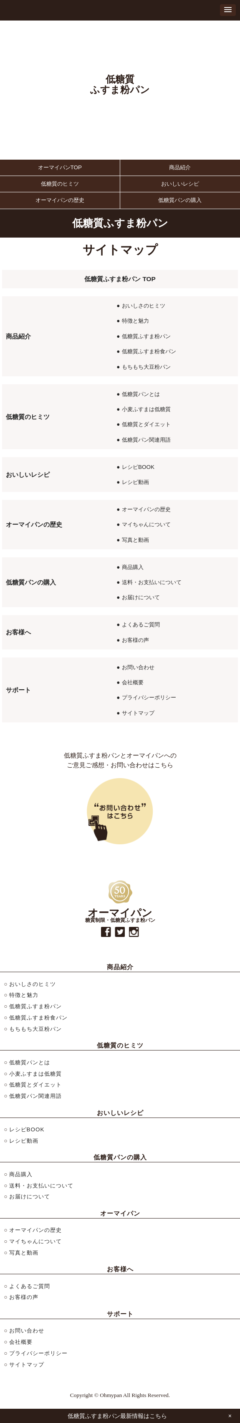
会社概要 (133, 682)
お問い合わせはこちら (120, 811)
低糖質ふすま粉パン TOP (120, 279)
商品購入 (133, 567)
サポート (18, 690)
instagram (134, 932)
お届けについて (141, 597)
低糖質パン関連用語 (146, 440)
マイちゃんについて (146, 524)
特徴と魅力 (135, 321)
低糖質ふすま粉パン (146, 336)
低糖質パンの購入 (180, 200)
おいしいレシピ (180, 184)
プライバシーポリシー (149, 697)
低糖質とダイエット (146, 424)
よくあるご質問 (141, 624)
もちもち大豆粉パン (146, 367)
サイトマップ (138, 713)
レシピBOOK (138, 467)
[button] (228, 10)
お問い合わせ (138, 667)
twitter (120, 932)
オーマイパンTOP (60, 167)
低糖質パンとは (141, 394)
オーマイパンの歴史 (59, 200)
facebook (106, 932)
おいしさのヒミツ (143, 306)
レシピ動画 (135, 482)
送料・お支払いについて (152, 582)
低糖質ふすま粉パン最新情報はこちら (117, 1416)
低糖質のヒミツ (60, 184)
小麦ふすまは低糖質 (146, 409)
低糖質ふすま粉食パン (149, 351)
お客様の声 (135, 640)
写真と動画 (135, 540)
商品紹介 (180, 167)
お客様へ (18, 632)
